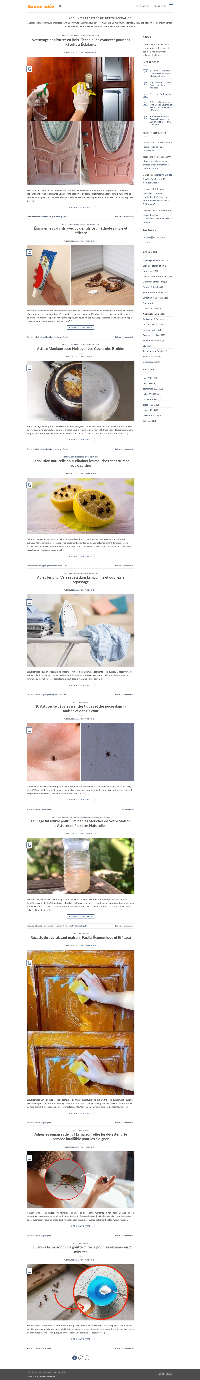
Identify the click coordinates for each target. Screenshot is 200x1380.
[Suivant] (87, 1357)
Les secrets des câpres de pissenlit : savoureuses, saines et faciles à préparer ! (157, 216)
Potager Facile (150, 329)
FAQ (29, 1372)
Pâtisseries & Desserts (153, 319)
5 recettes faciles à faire (161, 94)
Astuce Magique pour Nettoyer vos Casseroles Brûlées (80, 348)
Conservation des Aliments (156, 276)
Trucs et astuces (150, 356)
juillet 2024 (148, 394)
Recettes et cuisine (152, 335)
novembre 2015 (150, 399)
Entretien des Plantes (153, 292)
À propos (36, 1372)
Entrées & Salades (151, 287)
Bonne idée (148, 271)
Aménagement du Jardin (154, 260)
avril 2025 (147, 378)
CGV (54, 1372)
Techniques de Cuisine (88, 457)
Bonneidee (92, 52)
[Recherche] (60, 6)
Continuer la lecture (80, 207)
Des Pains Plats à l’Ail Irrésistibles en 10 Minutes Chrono (157, 178)
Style (145, 345)
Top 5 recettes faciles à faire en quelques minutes (160, 85)
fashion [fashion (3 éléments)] (156, 238)
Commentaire (128, 809)
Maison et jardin (150, 308)
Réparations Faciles (89, 573)
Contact (62, 1372)
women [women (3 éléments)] (147, 242)
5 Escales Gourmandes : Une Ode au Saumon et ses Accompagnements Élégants (161, 106)
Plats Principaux (150, 324)
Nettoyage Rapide (91, 36)
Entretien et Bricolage (72, 36)
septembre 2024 (151, 388)
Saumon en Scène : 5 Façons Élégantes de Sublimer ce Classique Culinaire (160, 120)
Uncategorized (150, 361)
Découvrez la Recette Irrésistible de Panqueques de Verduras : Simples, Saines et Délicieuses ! (157, 198)
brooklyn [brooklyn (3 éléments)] (147, 238)
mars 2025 (148, 383)
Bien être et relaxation (62, 817)
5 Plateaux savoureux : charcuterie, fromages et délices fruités (161, 73)
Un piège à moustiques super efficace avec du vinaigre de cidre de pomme (157, 162)
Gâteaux (147, 303)
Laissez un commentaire (124, 217)
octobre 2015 (149, 404)
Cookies (47, 1372)
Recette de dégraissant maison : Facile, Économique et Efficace (81, 937)
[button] (143, 6)
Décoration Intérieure (153, 281)
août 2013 (148, 420)
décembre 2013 (150, 415)
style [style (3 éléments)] (163, 238)
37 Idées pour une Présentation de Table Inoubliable (157, 146)
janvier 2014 (149, 410)
